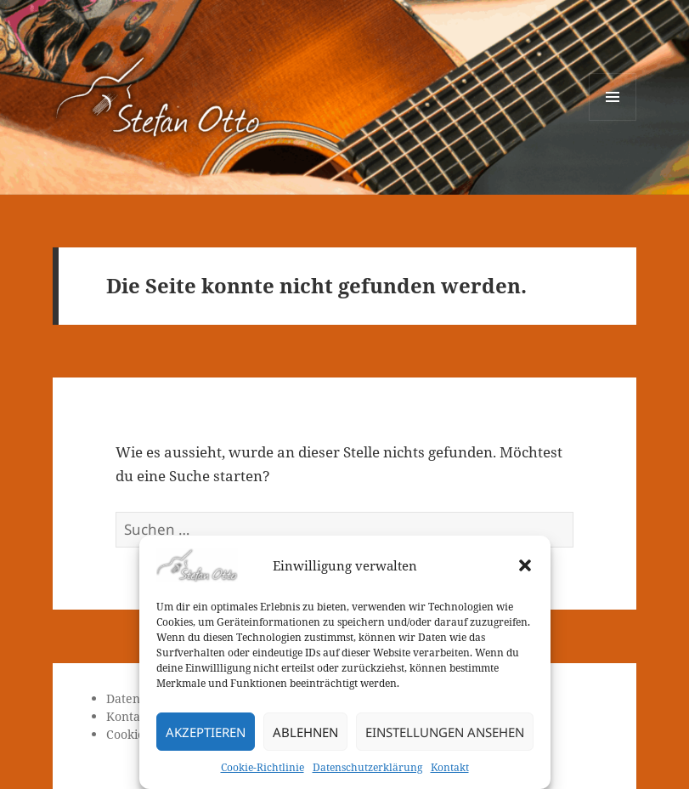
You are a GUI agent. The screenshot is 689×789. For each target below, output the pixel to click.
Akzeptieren (206, 732)
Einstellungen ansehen (444, 732)
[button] (525, 565)
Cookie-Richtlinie (262, 767)
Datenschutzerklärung (367, 767)
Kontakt (450, 767)
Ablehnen (305, 732)
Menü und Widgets (613, 120)
